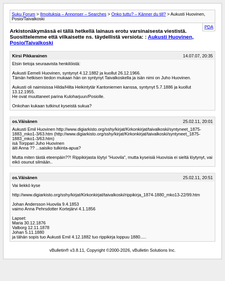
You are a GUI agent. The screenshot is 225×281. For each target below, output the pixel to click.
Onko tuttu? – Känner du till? (138, 14)
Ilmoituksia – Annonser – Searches (73, 14)
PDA (208, 27)
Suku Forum (23, 14)
